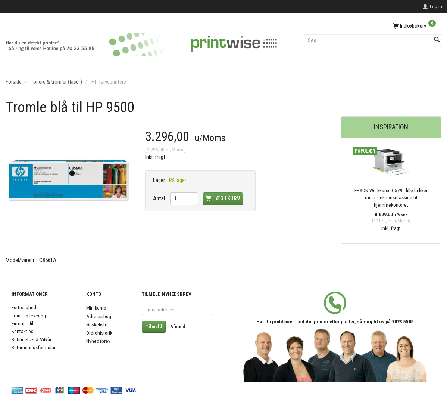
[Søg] (437, 40)
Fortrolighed (24, 307)
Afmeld (177, 326)
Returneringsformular (34, 347)
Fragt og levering (29, 315)
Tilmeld (154, 326)
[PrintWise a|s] (142, 42)
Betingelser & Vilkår (31, 339)
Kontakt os (22, 331)
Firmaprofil (22, 323)
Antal (159, 198)
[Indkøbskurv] (372, 26)
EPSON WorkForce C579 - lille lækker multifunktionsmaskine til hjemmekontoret (391, 197)
